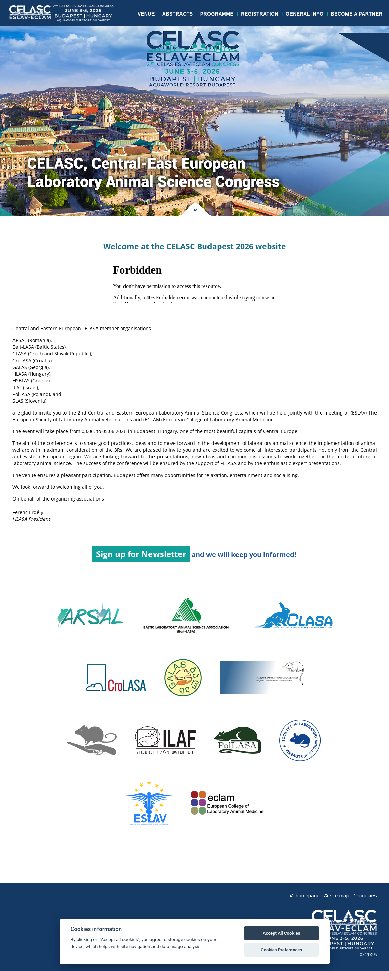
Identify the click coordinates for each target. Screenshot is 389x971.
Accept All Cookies (281, 933)
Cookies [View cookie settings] (368, 895)
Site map (339, 895)
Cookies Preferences (281, 949)
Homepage (308, 895)
